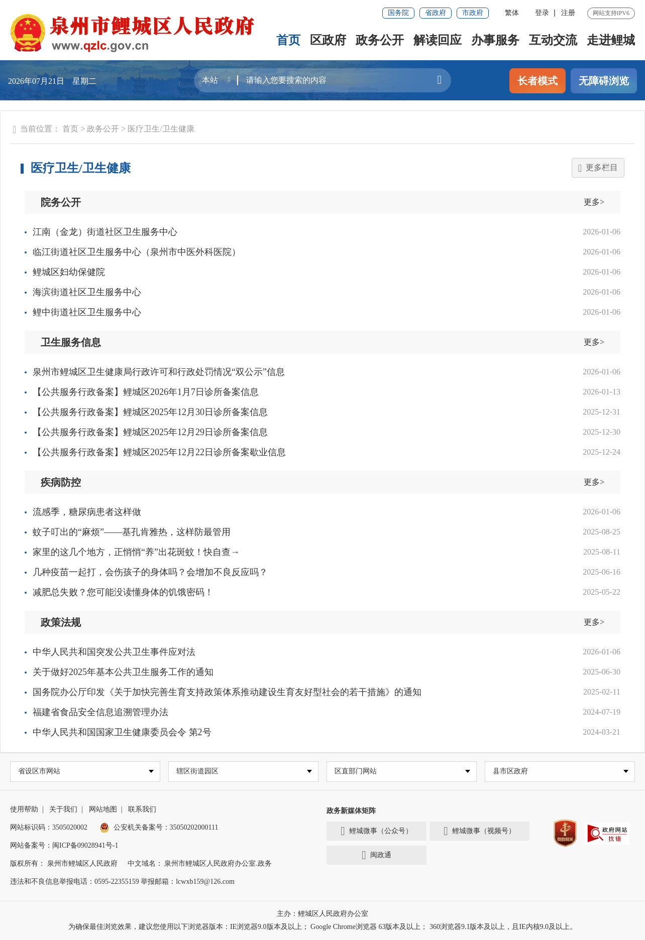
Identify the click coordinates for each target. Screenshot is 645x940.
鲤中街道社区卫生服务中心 (87, 312)
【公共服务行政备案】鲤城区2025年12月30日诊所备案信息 (150, 412)
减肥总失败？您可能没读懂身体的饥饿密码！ (123, 592)
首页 (288, 40)
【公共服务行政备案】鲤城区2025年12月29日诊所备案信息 (150, 432)
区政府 (328, 40)
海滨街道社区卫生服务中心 (87, 292)
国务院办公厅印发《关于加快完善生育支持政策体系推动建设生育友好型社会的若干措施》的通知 (227, 692)
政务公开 (380, 40)
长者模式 (537, 80)
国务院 (398, 13)
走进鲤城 (611, 40)
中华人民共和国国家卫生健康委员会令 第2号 (122, 732)
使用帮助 (24, 810)
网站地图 (103, 810)
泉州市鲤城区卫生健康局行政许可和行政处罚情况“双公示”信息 (159, 372)
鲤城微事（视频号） (479, 832)
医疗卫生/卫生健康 (161, 128)
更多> (594, 202)
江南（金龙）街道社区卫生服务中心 (105, 232)
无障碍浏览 (604, 80)
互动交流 (553, 40)
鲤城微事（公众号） (376, 832)
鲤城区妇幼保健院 (69, 272)
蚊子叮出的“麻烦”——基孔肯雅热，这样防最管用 (132, 532)
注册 (568, 13)
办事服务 (495, 40)
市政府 (472, 13)
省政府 (435, 13)
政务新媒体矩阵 (351, 811)
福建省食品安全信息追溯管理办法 (100, 712)
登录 (542, 13)
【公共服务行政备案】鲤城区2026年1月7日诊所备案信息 (146, 392)
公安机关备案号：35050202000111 (159, 828)
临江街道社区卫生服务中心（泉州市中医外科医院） (137, 252)
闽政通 (376, 856)
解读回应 (437, 40)
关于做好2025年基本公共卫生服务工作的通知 (123, 672)
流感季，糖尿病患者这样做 (87, 512)
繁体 (512, 13)
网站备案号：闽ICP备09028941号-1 (64, 846)
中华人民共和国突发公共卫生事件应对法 (114, 652)
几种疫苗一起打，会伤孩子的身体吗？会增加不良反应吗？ (150, 572)
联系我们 (142, 810)
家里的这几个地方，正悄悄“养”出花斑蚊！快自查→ (136, 552)
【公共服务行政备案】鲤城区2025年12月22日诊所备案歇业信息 (159, 452)
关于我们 (63, 810)
